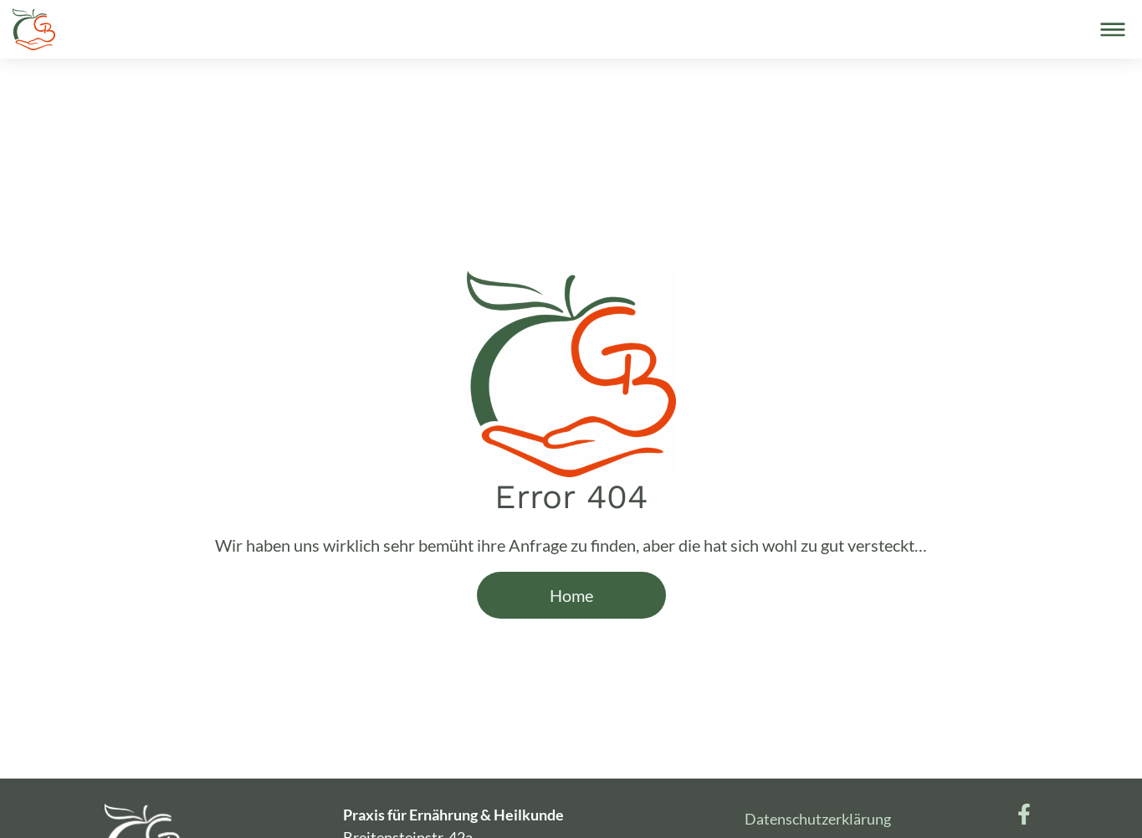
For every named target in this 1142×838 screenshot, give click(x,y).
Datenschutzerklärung (818, 819)
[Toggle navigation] (1112, 29)
